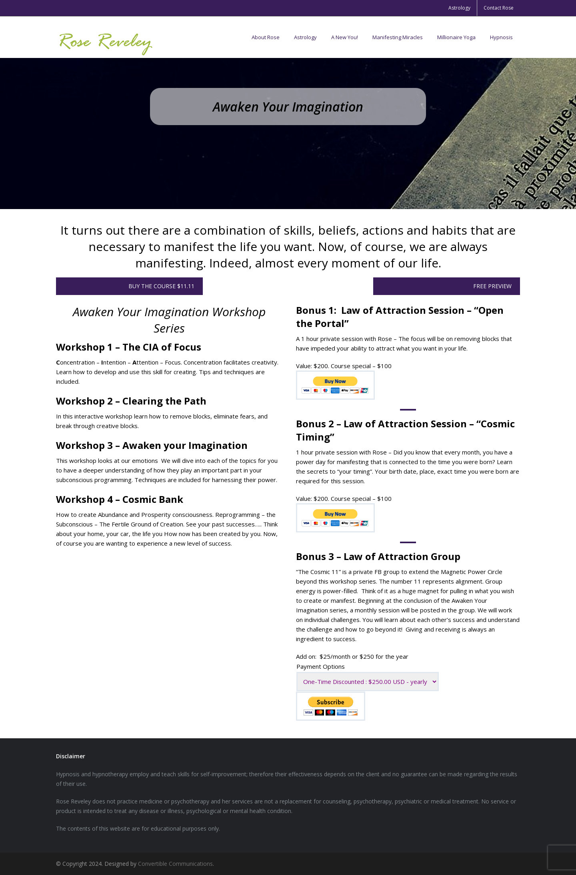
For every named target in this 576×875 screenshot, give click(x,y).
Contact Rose (499, 7)
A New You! (344, 37)
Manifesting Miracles (397, 37)
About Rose (266, 37)
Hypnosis (501, 37)
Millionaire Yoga (456, 37)
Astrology (459, 7)
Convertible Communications (175, 863)
